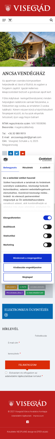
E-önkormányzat (35, 293)
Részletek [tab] (28, 167)
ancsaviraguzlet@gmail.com (26, 137)
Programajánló (14, 293)
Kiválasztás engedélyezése (27, 267)
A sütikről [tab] (45, 167)
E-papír (23, 287)
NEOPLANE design (25, 432)
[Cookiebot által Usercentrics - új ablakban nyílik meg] (39, 159)
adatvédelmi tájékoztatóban (19, 376)
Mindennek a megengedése (27, 258)
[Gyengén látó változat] (10, 20)
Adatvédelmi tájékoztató (21, 416)
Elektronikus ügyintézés (26, 309)
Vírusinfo (11, 287)
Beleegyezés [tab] (10, 167)
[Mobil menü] (4, 20)
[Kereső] (51, 20)
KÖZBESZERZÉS (37, 287)
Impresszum (38, 416)
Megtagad (27, 277)
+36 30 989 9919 (17, 133)
